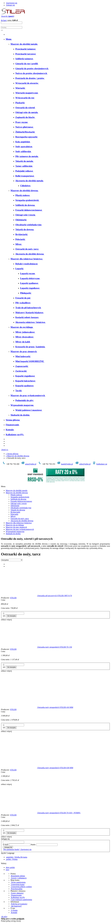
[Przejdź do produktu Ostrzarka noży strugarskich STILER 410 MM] (19, 707)
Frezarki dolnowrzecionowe (21, 501)
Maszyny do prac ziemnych (16, 527)
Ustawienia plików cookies (21, 887)
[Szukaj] (2, 30)
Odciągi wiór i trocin (19, 503)
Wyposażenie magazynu (15, 531)
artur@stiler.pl (30, 464)
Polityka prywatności (19, 904)
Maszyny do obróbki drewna (17, 493)
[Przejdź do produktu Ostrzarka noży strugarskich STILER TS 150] (19, 647)
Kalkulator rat (101, 464)
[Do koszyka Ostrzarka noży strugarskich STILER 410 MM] (11, 727)
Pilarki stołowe (16, 495)
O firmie (14, 910)
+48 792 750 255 (46, 464)
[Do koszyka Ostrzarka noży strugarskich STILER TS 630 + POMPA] (11, 833)
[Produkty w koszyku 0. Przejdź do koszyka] (7, 16)
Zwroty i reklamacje (19, 878)
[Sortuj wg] (12, 560)
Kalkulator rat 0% (18, 897)
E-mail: (6, 845)
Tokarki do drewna (18, 510)
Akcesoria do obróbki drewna (22, 521)
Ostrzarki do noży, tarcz (20, 519)
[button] (6, 620)
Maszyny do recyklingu (15, 525)
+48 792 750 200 (10, 464)
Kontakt (14, 912)
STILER (13, 598)
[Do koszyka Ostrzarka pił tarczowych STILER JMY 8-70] (11, 616)
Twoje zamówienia (18, 882)
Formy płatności (17, 893)
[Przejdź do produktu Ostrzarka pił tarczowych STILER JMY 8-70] (19, 596)
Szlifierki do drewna (18, 499)
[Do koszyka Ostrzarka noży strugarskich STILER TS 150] (11, 667)
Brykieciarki (15, 512)
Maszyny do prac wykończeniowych (20, 529)
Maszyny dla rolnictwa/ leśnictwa (19, 523)
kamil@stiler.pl (67, 464)
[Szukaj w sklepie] (11, 27)
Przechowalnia (16, 889)
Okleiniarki (15, 506)
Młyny (13, 516)
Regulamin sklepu (18, 876)
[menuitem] (9, 39)
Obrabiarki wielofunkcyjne (21, 508)
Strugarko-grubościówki (20, 497)
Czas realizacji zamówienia (21, 900)
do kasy (4, 20)
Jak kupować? (16, 906)
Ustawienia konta (17, 884)
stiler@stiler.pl (85, 464)
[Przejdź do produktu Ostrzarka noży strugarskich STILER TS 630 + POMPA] (19, 813)
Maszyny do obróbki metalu (16, 490)
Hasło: (33, 845)
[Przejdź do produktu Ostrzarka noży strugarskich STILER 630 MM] (19, 768)
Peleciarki (14, 514)
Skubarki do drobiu (13, 534)
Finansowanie (16, 895)
